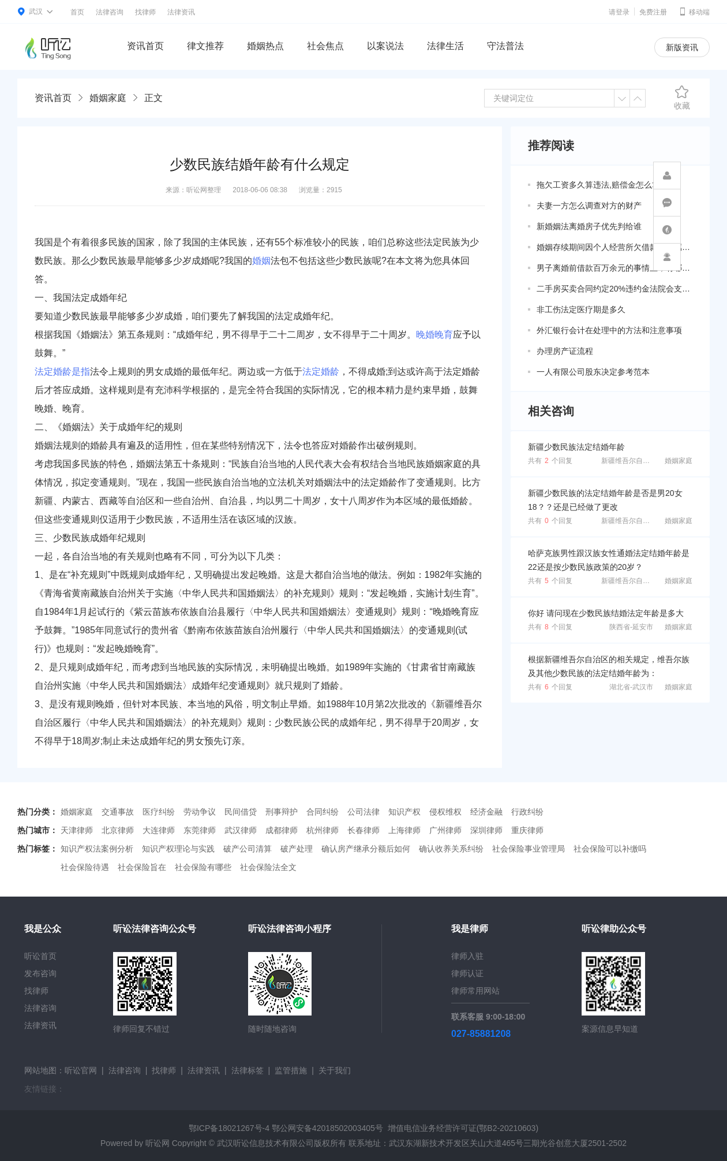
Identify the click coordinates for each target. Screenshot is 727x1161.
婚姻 (261, 261)
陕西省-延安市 (631, 627)
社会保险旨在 (142, 867)
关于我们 (334, 1070)
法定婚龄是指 (62, 371)
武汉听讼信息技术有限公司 (265, 1143)
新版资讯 (682, 47)
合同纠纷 (322, 811)
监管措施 (291, 1070)
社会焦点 (325, 46)
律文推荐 (205, 46)
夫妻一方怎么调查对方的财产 (589, 205)
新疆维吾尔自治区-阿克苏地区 (647, 461)
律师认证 (467, 973)
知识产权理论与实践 (178, 848)
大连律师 (159, 830)
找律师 (145, 12)
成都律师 (281, 830)
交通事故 (118, 811)
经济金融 (486, 811)
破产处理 (296, 848)
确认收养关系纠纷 (451, 848)
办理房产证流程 (565, 351)
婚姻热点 (265, 46)
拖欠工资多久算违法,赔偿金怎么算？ (602, 184)
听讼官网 (81, 1070)
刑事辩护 (281, 811)
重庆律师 (527, 830)
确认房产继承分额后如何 (365, 848)
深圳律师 (486, 830)
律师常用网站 (475, 990)
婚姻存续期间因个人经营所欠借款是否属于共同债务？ (614, 247)
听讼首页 (40, 956)
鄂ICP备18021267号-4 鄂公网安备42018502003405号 (286, 1128)
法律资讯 (181, 12)
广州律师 (445, 830)
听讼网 (157, 1143)
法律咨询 (109, 12)
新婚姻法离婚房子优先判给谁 (589, 226)
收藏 (682, 97)
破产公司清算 (247, 848)
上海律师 (404, 830)
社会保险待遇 (85, 867)
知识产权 (404, 811)
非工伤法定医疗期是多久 (581, 309)
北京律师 (118, 830)
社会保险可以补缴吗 (610, 848)
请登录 (619, 12)
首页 (77, 12)
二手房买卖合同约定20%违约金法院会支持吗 (614, 288)
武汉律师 (240, 830)
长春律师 (363, 830)
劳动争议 (199, 811)
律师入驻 (467, 956)
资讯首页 (145, 46)
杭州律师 (322, 830)
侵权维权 (445, 811)
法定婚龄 (320, 371)
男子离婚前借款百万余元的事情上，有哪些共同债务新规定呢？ (614, 267)
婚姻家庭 (107, 98)
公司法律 (363, 811)
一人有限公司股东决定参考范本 (593, 371)
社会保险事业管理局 (528, 848)
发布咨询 (40, 973)
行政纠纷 (527, 811)
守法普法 (505, 46)
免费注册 (653, 12)
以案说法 (385, 46)
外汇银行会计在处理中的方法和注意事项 (609, 330)
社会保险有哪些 (203, 867)
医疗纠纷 (159, 811)
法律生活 (445, 46)
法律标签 (247, 1070)
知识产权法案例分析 (97, 848)
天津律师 (77, 830)
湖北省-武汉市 (631, 687)
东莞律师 (199, 830)
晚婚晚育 (434, 334)
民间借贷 (240, 811)
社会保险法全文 (268, 867)
